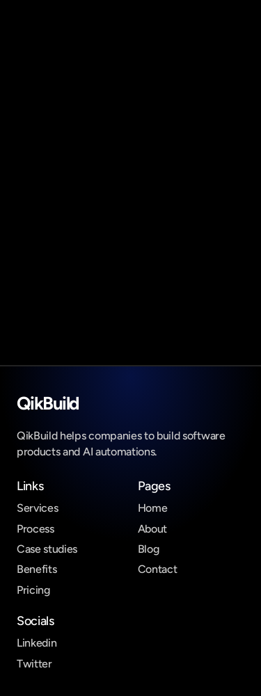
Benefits (36, 569)
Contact (157, 569)
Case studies (47, 549)
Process (35, 528)
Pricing (33, 590)
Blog (148, 549)
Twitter (34, 663)
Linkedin (36, 642)
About (152, 528)
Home (153, 508)
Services (37, 508)
